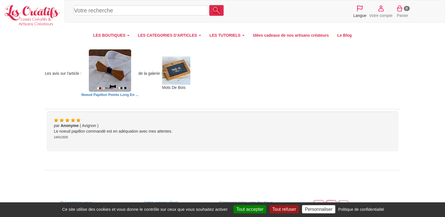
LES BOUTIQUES (111, 35)
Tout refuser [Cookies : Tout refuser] (284, 209)
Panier (402, 11)
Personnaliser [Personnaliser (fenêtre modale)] (318, 209)
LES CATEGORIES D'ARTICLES (169, 35)
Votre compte (381, 11)
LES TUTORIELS (227, 35)
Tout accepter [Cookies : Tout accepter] (249, 209)
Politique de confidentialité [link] (361, 209)
